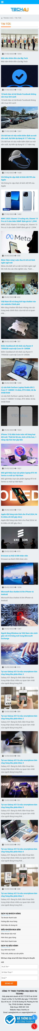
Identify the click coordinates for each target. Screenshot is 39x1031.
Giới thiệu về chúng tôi (9, 925)
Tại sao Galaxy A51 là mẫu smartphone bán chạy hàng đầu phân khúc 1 (19, 894)
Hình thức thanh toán (9, 941)
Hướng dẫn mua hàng (9, 921)
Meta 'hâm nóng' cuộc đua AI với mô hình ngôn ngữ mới (18, 261)
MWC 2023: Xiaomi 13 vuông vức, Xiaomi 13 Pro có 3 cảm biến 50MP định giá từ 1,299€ (19, 219)
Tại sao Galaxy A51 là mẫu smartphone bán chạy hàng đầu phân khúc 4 (19, 761)
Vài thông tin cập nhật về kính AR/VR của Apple (18, 178)
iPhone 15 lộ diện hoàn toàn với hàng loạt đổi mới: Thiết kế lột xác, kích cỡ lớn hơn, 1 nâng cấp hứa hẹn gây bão (18, 437)
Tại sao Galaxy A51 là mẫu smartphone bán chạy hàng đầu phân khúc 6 (19, 850)
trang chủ (8, 18)
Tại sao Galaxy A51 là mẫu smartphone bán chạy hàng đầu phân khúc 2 (19, 717)
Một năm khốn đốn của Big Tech (14, 58)
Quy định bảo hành (8, 950)
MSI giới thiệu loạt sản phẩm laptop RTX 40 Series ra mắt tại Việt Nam (19, 474)
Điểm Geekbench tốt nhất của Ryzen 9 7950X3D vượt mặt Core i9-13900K (17, 347)
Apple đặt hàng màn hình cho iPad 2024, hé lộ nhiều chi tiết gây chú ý (19, 515)
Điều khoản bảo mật (8, 934)
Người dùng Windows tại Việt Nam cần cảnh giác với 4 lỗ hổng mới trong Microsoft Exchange (19, 636)
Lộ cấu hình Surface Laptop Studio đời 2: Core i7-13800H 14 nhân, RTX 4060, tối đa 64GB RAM (18, 390)
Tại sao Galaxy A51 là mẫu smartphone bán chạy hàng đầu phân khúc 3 (19, 672)
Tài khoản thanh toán (9, 918)
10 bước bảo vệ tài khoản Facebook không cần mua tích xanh (18, 95)
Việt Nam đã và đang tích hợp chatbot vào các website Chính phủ (18, 302)
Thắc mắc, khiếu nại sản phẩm (12, 954)
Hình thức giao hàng (8, 937)
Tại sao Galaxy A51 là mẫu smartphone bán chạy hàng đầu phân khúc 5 (19, 806)
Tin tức (18, 18)
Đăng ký (9, 983)
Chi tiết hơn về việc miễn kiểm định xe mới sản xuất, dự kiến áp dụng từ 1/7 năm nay (18, 137)
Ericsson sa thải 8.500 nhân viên (14, 556)
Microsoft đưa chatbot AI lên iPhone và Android (17, 593)
